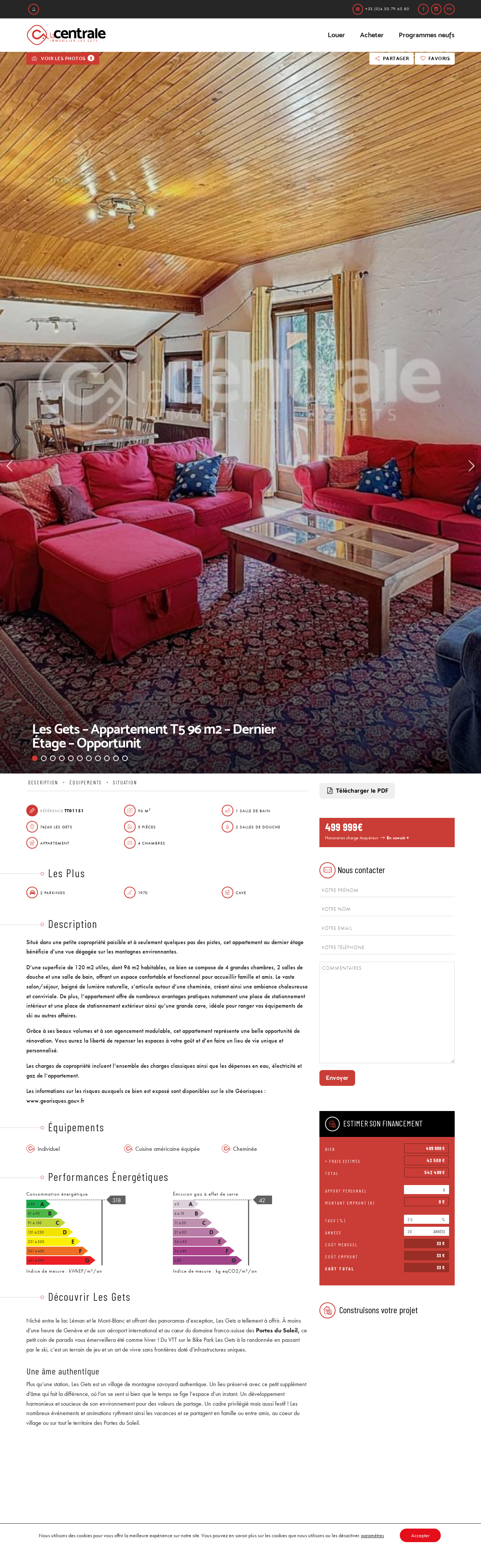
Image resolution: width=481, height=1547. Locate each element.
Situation (125, 783)
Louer (336, 35)
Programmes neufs (427, 35)
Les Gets (226, 1320)
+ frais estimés (342, 1161)
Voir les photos (62, 58)
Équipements (86, 783)
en (449, 9)
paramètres (372, 1535)
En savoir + (398, 837)
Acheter (372, 35)
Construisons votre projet (368, 1310)
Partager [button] (391, 58)
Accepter (420, 1535)
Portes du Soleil (277, 1330)
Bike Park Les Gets (213, 1340)
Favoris (435, 58)
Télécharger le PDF (357, 790)
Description (43, 783)
